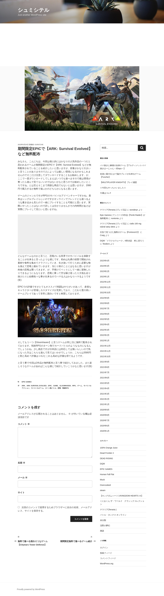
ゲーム (79, 386)
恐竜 (59, 388)
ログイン (104, 547)
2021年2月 (105, 399)
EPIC (50, 386)
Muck (102, 480)
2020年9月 (105, 410)
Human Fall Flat (107, 474)
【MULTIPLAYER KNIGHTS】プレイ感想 (118, 182)
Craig (102, 235)
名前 (21, 463)
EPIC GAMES (27, 382)
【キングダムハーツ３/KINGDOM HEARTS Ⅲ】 (121, 496)
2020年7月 (105, 420)
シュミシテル (33, 10)
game (55, 386)
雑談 (102, 531)
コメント (24, 424)
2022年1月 (105, 340)
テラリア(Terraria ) (108, 509)
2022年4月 (105, 324)
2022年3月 (105, 330)
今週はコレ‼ (105, 193)
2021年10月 (105, 356)
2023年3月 (105, 266)
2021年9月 (105, 362)
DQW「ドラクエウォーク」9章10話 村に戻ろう (122, 241)
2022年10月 (105, 292)
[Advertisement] (82, 45)
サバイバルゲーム (37, 388)
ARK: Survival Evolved (36, 386)
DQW (102, 464)
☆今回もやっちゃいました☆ (113, 188)
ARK (23, 386)
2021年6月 (105, 378)
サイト (21, 492)
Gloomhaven (65, 386)
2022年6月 (105, 314)
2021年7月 (105, 372)
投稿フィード (106, 553)
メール (22, 477)
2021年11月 (105, 351)
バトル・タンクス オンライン (113, 515)
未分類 (103, 520)
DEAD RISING (106, 458)
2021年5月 (105, 383)
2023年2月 (105, 271)
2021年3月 (105, 394)
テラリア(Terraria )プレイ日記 (113, 210)
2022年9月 (105, 298)
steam (102, 490)
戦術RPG (65, 388)
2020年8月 (105, 415)
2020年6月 (105, 426)
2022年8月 (105, 303)
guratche (39, 144)
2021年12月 (105, 346)
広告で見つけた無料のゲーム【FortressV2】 (120, 232)
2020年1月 (105, 431)
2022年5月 (105, 319)
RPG (74, 386)
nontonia (115, 218)
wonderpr (134, 210)
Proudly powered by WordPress (31, 589)
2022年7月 (105, 308)
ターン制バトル (50, 388)
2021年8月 (105, 367)
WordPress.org (106, 563)
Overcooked (105, 485)
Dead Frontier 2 (107, 453)
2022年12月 (105, 282)
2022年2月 (105, 335)
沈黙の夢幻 (105, 525)
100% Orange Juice (109, 448)
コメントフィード (108, 558)
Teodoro (106, 244)
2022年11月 (105, 287)
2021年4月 (105, 388)
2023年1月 (105, 276)
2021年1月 (105, 404)
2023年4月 (105, 260)
